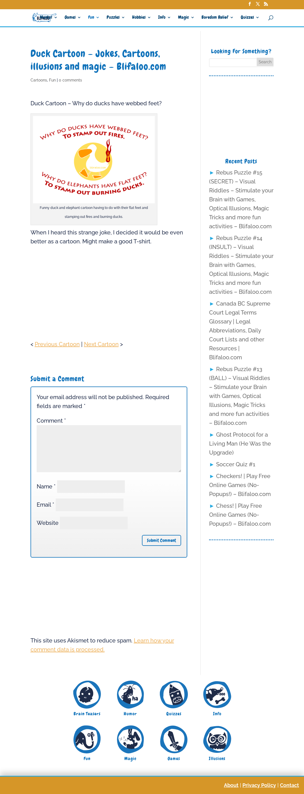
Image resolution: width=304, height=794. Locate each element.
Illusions (217, 759)
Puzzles (113, 17)
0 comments (70, 80)
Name (46, 486)
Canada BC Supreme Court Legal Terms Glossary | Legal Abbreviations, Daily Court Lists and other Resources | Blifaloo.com (239, 330)
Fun (91, 17)
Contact (289, 785)
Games (70, 17)
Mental (46, 17)
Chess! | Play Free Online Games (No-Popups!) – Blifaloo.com (240, 514)
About (231, 785)
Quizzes (247, 17)
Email (45, 504)
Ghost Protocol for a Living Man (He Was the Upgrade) (240, 443)
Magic (183, 17)
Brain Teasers (87, 714)
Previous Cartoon (57, 344)
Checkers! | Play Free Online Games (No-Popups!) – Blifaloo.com (240, 485)
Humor (130, 714)
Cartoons (39, 80)
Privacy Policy (259, 785)
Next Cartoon (101, 344)
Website (48, 523)
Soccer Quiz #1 (235, 464)
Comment (51, 420)
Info (161, 17)
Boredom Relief (215, 17)
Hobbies (139, 17)
